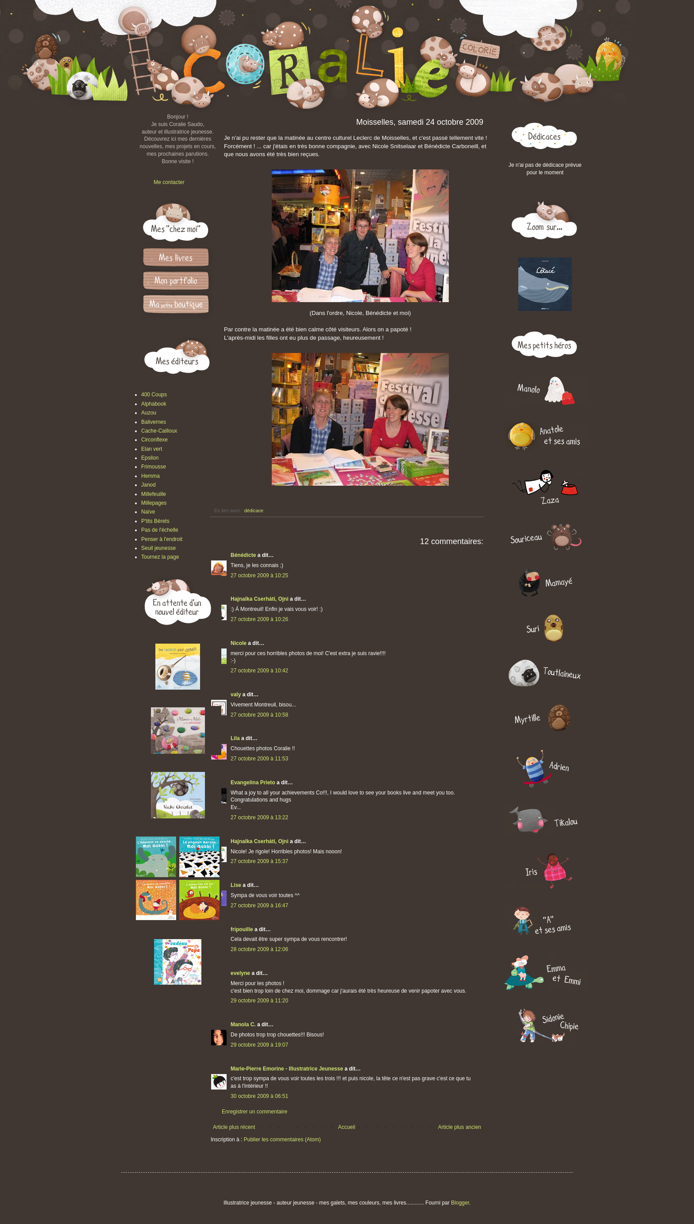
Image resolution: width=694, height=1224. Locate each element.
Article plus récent (234, 1127)
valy (236, 694)
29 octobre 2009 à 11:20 (259, 1001)
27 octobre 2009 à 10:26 (259, 619)
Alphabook (153, 404)
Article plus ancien (459, 1127)
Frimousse (153, 467)
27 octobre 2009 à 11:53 (259, 759)
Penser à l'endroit (161, 539)
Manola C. (243, 1024)
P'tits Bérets (155, 521)
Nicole (239, 643)
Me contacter (169, 182)
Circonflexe (154, 440)
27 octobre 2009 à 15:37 (259, 861)
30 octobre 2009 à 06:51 (259, 1096)
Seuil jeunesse (158, 548)
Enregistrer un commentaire (254, 1112)
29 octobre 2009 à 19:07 (259, 1045)
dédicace (253, 510)
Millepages (153, 503)
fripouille (242, 929)
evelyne (240, 973)
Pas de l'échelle (159, 530)
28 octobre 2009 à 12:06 (259, 949)
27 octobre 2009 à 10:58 (259, 715)
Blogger (460, 1203)
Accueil (346, 1127)
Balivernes (153, 422)
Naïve (148, 512)
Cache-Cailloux (159, 431)
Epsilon (149, 458)
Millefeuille (153, 494)
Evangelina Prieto (253, 782)
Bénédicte (243, 555)
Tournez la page (160, 557)
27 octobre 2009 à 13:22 (259, 817)
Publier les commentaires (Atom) (282, 1139)
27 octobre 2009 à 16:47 (259, 905)
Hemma (150, 476)
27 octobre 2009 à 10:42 (259, 671)
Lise (236, 885)
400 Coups (154, 394)
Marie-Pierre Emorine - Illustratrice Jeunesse (287, 1069)
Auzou (148, 413)
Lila (235, 738)
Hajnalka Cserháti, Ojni (260, 599)
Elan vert (151, 449)
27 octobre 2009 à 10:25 (259, 575)
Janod (148, 485)
